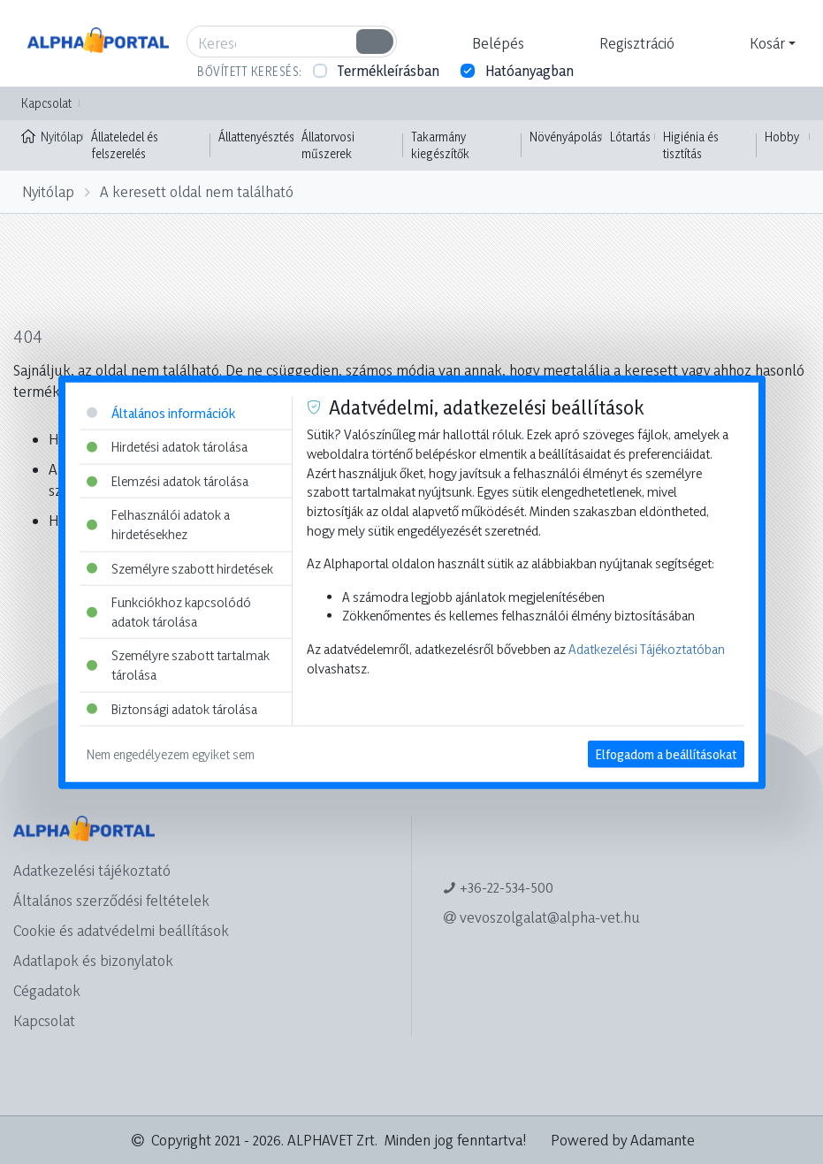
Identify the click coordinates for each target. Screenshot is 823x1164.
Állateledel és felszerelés (124, 145)
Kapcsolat (46, 102)
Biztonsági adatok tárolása (172, 708)
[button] (496, 43)
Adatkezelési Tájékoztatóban (646, 649)
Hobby (782, 136)
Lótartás (630, 136)
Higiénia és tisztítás (691, 145)
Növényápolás (566, 136)
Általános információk (161, 412)
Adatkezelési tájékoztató (92, 870)
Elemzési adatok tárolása (167, 480)
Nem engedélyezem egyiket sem (171, 754)
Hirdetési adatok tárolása (167, 446)
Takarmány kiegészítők (440, 145)
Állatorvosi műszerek (327, 145)
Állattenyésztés (256, 136)
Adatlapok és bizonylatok (93, 960)
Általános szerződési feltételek (111, 900)
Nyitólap (52, 135)
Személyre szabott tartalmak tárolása (178, 665)
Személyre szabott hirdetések (180, 567)
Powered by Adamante (623, 1139)
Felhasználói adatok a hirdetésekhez (158, 524)
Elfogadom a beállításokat (666, 754)
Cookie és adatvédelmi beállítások (121, 930)
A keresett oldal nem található (196, 191)
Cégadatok (46, 990)
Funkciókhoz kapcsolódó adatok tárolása (169, 612)
